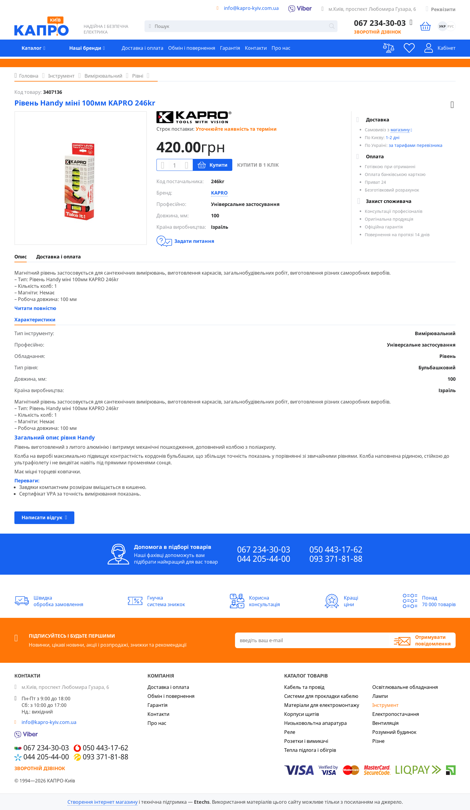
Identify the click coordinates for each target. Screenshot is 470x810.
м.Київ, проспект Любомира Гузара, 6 (372, 9)
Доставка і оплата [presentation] (58, 256)
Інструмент (385, 705)
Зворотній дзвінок (371, 33)
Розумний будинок (394, 732)
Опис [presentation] (20, 256)
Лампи (380, 696)
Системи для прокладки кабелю (321, 696)
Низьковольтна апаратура (315, 723)
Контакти (256, 50)
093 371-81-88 (335, 559)
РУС (450, 27)
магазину (400, 130)
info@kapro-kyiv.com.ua (251, 8)
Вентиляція (385, 723)
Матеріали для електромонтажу (321, 705)
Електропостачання (395, 714)
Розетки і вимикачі (306, 741)
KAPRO (219, 192)
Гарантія (230, 50)
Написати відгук (44, 517)
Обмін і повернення (191, 50)
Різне (378, 741)
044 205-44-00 (263, 559)
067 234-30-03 (263, 549)
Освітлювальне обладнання (405, 687)
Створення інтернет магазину (102, 802)
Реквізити (443, 9)
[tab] (20, 256)
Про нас (281, 50)
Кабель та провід (304, 687)
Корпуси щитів (301, 714)
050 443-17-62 (335, 549)
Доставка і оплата (142, 50)
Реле (289, 732)
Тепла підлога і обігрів (310, 750)
